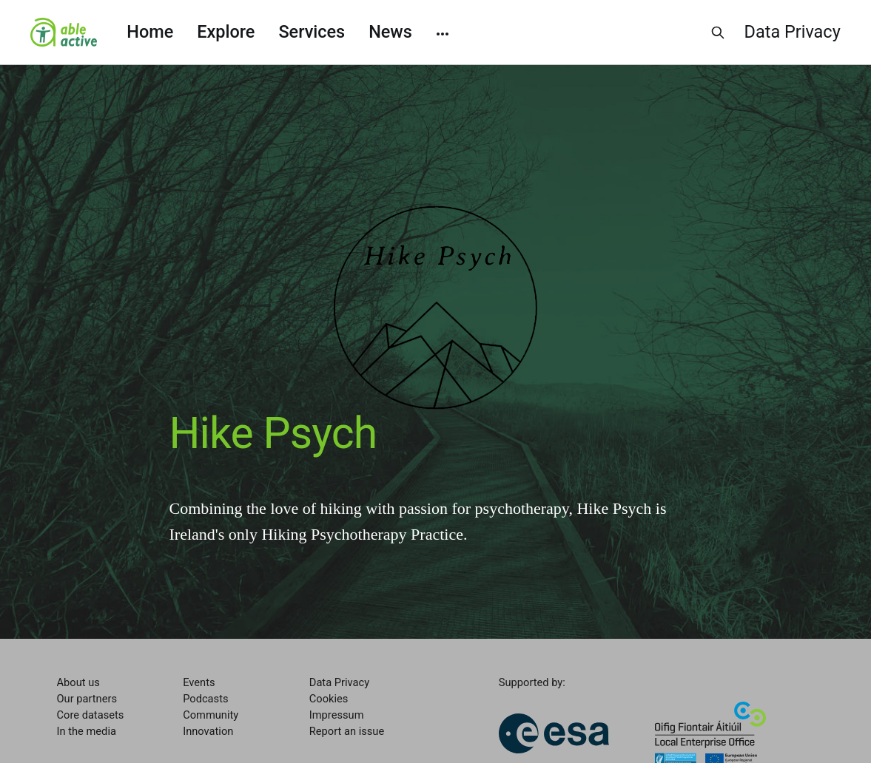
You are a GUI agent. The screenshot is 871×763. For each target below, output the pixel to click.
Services (311, 31)
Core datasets (90, 715)
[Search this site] (718, 32)
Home (150, 31)
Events (199, 682)
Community (210, 715)
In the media (86, 731)
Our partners (87, 698)
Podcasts (205, 698)
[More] (442, 32)
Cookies (329, 698)
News (390, 31)
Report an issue (346, 731)
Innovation (208, 731)
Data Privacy (792, 31)
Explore (226, 31)
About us (78, 682)
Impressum (336, 715)
